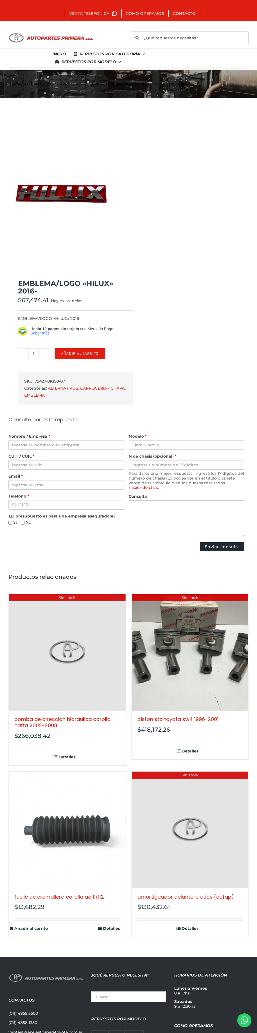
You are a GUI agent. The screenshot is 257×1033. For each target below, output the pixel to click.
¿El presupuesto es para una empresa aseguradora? (61, 516)
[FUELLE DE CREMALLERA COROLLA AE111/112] (67, 830)
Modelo (138, 436)
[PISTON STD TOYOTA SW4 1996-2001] (190, 652)
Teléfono (18, 496)
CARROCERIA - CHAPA (102, 388)
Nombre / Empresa (29, 436)
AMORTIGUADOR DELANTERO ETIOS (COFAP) (185, 896)
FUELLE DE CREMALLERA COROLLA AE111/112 (59, 896)
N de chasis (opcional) (152, 456)
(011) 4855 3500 (23, 1013)
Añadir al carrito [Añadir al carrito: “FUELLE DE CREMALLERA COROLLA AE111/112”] (31, 928)
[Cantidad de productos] (33, 354)
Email (15, 476)
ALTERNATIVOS (63, 388)
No (26, 522)
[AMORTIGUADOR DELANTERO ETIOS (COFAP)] (190, 830)
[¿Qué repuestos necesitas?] (190, 37)
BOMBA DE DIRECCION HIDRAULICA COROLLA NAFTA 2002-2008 (62, 722)
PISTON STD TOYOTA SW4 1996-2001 (177, 719)
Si (12, 522)
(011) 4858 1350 (22, 1022)
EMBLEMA (34, 395)
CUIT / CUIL (21, 456)
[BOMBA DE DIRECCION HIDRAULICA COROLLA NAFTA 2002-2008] (67, 652)
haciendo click (143, 487)
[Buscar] (137, 37)
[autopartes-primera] (50, 33)
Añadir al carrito (80, 353)
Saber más (40, 333)
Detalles (67, 757)
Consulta (138, 496)
